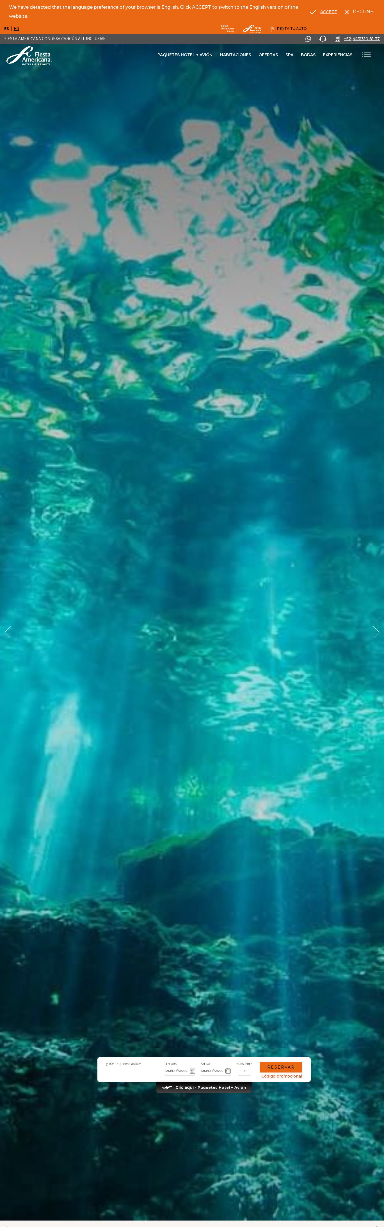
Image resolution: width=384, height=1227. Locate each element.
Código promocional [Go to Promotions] (269, 1067)
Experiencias (337, 54)
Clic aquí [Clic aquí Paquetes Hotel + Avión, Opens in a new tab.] (172, 1078)
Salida (193, 1055)
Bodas (308, 54)
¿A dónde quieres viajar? (111, 1055)
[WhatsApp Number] (308, 39)
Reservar (269, 1058)
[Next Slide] (376, 632)
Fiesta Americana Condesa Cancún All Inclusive (55, 39)
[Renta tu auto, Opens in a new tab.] (288, 29)
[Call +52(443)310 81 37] (357, 39)
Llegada (159, 1055)
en (16, 28)
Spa (289, 54)
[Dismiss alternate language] (359, 12)
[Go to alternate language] (323, 12)
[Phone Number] (322, 39)
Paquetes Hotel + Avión (184, 56)
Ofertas (268, 54)
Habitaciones (235, 54)
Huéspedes (233, 1055)
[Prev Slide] (7, 632)
